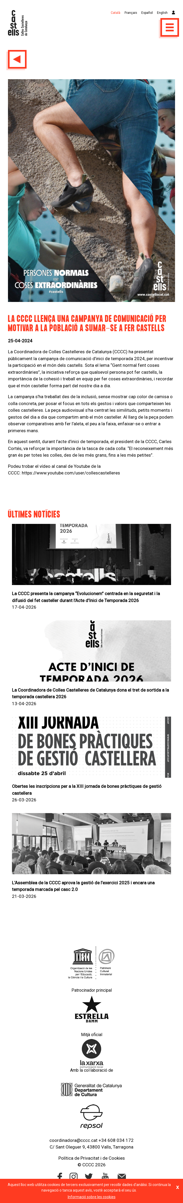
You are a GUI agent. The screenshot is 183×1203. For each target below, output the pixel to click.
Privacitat (89, 1158)
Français (131, 13)
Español (147, 13)
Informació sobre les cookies (92, 1197)
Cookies (117, 1158)
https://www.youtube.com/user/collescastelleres (71, 473)
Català (115, 13)
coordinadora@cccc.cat (73, 1140)
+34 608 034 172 (116, 1140)
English (162, 13)
